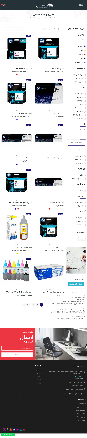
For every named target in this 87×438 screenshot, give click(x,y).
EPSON (79, 101)
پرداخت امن (38, 377)
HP (80, 104)
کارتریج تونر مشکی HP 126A (55, 158)
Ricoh (80, 111)
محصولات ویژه (81, 407)
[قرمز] (17, 75)
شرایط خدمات (82, 403)
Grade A (79, 156)
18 (28, 305)
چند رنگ (79, 62)
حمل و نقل (39, 370)
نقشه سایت (38, 383)
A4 (81, 190)
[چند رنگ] (17, 119)
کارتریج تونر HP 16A (58, 113)
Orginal (79, 163)
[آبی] (17, 164)
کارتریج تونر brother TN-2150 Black (53, 292)
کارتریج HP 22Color (58, 247)
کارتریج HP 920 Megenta (24, 69)
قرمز (80, 54)
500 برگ (79, 221)
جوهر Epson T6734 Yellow (23, 247)
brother (79, 94)
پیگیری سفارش (81, 417)
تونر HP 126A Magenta (57, 203)
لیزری (80, 206)
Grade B (79, 160)
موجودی (79, 78)
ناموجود (79, 82)
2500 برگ (79, 225)
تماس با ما (39, 380)
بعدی (24, 305)
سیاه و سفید (77, 179)
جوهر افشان (78, 202)
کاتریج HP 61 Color (58, 69)
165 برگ (79, 218)
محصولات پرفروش (80, 413)
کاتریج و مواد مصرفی (77, 29)
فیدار (82, 238)
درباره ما (39, 373)
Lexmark (79, 108)
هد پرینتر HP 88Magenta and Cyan (20, 203)
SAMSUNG (78, 115)
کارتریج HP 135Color (25, 113)
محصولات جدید (81, 410)
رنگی (80, 175)
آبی (80, 46)
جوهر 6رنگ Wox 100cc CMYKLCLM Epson (19, 292)
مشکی (80, 58)
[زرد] (17, 253)
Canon (79, 97)
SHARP (79, 118)
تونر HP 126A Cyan (26, 158)
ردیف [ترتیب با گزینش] (12, 29)
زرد (81, 50)
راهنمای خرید (82, 420)
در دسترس (78, 75)
